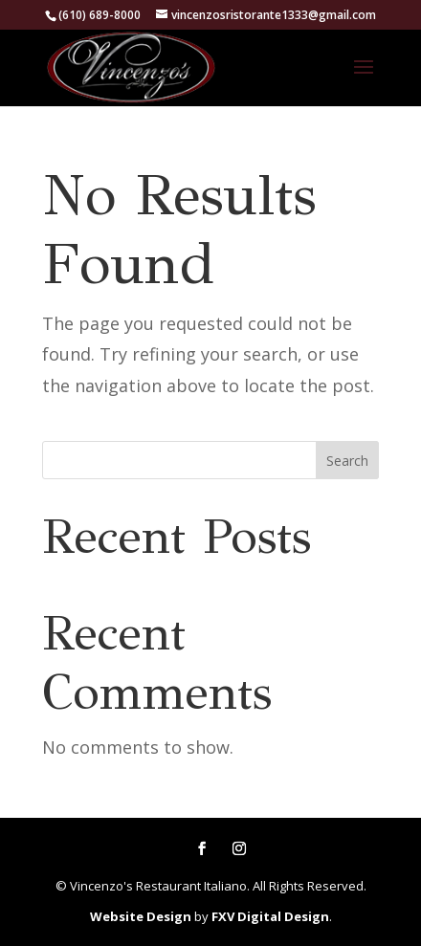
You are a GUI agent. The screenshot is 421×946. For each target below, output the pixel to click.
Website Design (140, 916)
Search (347, 460)
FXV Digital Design (270, 916)
